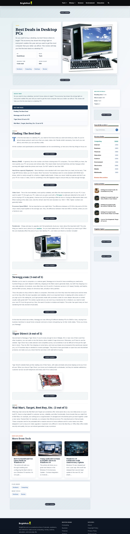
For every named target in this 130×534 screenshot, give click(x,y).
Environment (90, 3)
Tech (17, 25)
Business (106, 148)
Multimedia (106, 172)
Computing (28, 69)
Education (100, 3)
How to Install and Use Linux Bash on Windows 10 (23, 461)
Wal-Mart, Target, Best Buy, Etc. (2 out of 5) (28, 123)
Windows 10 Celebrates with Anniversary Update (75, 461)
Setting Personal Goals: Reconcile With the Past (108, 205)
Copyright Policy (93, 528)
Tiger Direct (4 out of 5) (21, 119)
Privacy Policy (92, 531)
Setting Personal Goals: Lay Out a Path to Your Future (109, 198)
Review (45, 69)
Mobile (106, 169)
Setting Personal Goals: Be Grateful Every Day (109, 190)
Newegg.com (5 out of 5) (22, 115)
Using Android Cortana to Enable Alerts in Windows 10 (50, 461)
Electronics (106, 165)
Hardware (19, 69)
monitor (39, 228)
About (90, 525)
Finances (106, 152)
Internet (106, 145)
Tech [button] (64, 3)
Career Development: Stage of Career (109, 220)
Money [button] (72, 3)
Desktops (37, 69)
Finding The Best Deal (21, 111)
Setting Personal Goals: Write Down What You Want (110, 212)
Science (80, 3)
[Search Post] (117, 130)
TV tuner (59, 195)
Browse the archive (101, 177)
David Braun (21, 56)
